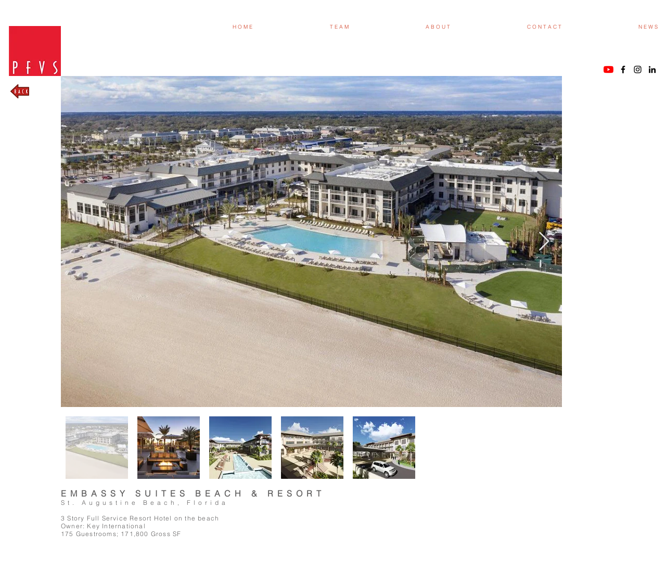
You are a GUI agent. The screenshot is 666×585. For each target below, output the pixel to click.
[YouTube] (608, 69)
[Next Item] (544, 242)
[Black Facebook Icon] (623, 69)
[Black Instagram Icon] (638, 69)
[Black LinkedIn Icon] (652, 69)
